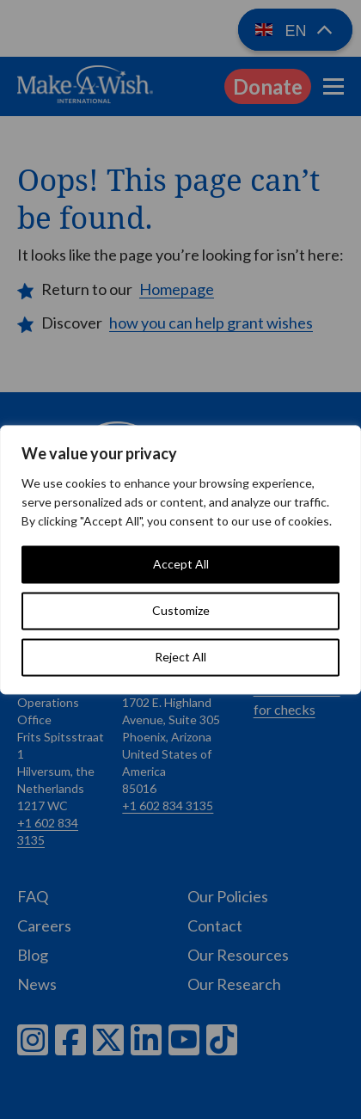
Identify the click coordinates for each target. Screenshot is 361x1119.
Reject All (180, 656)
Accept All (181, 563)
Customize (181, 610)
